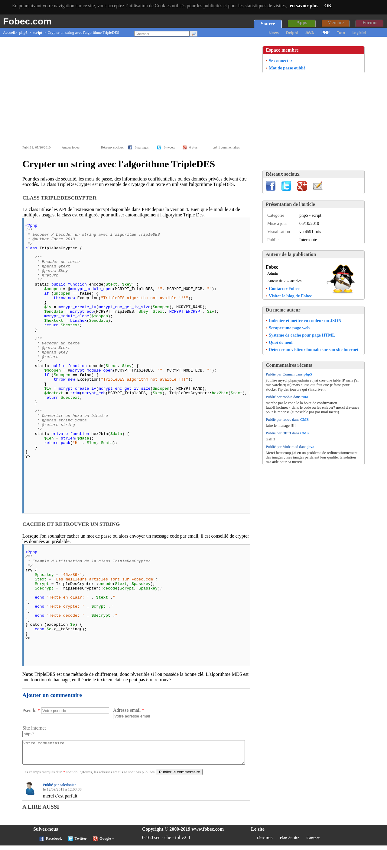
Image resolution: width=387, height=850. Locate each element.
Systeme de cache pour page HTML (302, 335)
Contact (313, 842)
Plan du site (289, 842)
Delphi (292, 32)
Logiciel (359, 32)
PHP (325, 32)
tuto (304, 397)
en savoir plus (304, 5)
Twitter (81, 843)
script (37, 32)
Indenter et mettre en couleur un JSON (305, 320)
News (274, 32)
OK (328, 5)
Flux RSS (265, 842)
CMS (304, 419)
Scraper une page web (289, 327)
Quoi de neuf (281, 342)
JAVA (309, 32)
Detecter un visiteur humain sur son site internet (313, 349)
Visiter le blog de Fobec (290, 295)
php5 (23, 32)
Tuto (341, 32)
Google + (106, 843)
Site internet (34, 727)
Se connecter (280, 60)
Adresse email (128, 710)
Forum (369, 22)
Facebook (54, 843)
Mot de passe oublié (287, 68)
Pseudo (31, 710)
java (310, 447)
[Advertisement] (137, 91)
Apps (301, 22)
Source (268, 23)
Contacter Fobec (284, 288)
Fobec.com (27, 21)
